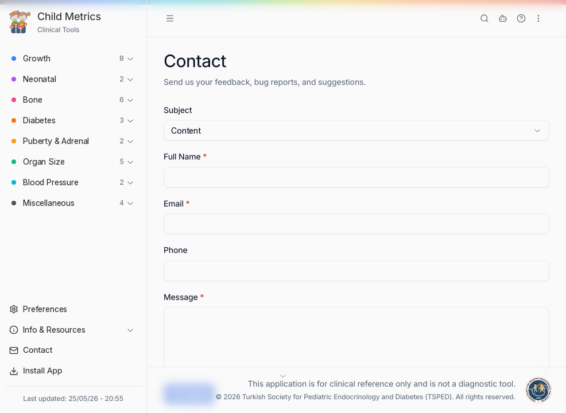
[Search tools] (484, 18)
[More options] (538, 18)
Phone (175, 250)
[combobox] (356, 130)
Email (176, 204)
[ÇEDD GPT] (503, 18)
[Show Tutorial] (521, 18)
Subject (178, 110)
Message (184, 297)
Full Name (185, 157)
